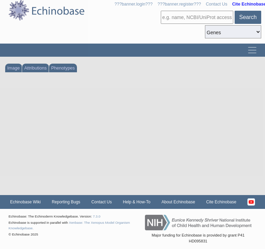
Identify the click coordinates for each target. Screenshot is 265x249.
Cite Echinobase (221, 202)
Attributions (35, 68)
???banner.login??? (134, 4)
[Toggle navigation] (252, 50)
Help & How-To (136, 202)
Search (248, 17)
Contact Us (216, 4)
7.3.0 (96, 216)
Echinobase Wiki (25, 202)
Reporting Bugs (66, 202)
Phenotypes (63, 68)
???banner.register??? (179, 4)
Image (13, 68)
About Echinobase (178, 202)
